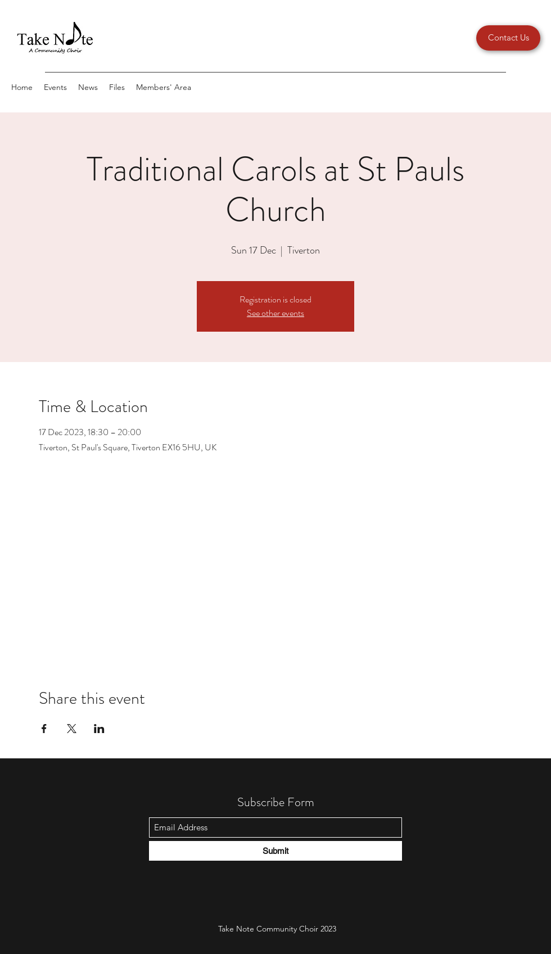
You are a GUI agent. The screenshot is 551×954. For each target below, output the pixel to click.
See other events (275, 312)
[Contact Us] (508, 38)
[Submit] (275, 851)
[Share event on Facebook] (44, 728)
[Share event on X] (71, 728)
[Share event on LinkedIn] (99, 728)
